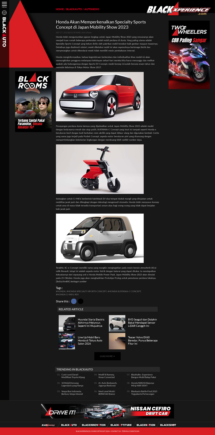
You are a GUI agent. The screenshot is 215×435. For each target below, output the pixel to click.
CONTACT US (116, 431)
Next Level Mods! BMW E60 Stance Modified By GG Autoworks (106, 395)
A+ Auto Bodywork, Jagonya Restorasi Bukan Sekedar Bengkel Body (107, 387)
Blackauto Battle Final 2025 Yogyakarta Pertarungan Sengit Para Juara (144, 394)
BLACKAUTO (74, 9)
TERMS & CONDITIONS (130, 431)
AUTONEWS (91, 9)
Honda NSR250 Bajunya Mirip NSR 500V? (142, 384)
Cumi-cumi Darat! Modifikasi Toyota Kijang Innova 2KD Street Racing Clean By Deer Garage (73, 378)
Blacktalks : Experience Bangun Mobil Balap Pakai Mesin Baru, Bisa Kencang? (143, 377)
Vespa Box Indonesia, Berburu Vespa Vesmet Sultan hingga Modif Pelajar (72, 395)
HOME (60, 9)
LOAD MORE (107, 356)
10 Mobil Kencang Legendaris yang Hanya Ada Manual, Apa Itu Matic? (72, 387)
